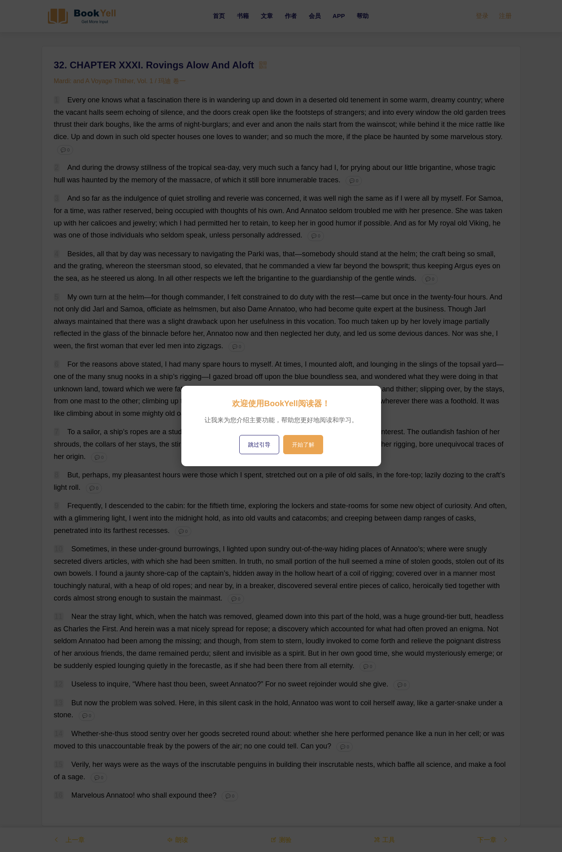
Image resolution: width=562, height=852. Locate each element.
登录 (482, 15)
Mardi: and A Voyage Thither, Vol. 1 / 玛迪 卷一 (120, 81)
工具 (384, 839)
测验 (280, 839)
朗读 (177, 839)
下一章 (492, 839)
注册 (505, 15)
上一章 (69, 839)
